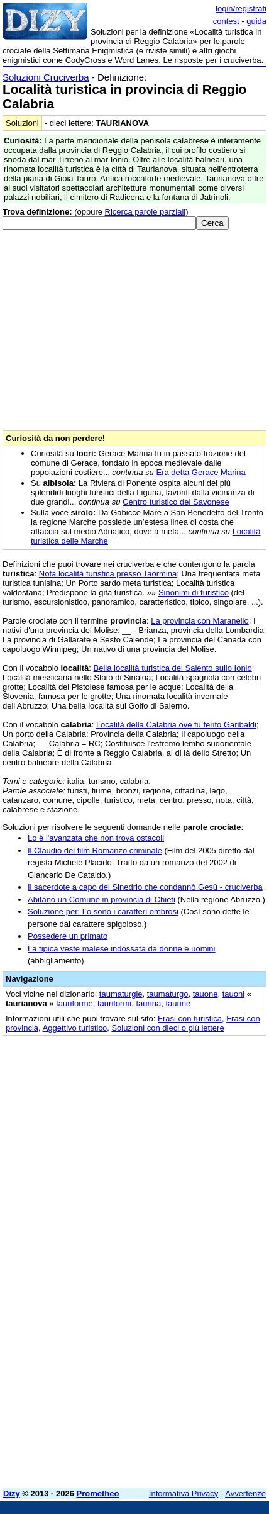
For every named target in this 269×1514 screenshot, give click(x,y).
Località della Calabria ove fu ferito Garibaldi (176, 724)
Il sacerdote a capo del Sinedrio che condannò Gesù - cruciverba (145, 887)
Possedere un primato (67, 936)
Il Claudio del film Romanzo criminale (95, 850)
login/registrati (241, 8)
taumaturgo (168, 994)
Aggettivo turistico (75, 1028)
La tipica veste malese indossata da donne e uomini (121, 948)
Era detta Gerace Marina (200, 472)
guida (256, 21)
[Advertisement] (134, 1344)
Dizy (11, 1493)
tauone (205, 994)
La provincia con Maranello (199, 620)
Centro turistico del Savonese (176, 502)
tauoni (233, 994)
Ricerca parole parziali (145, 211)
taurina (148, 1003)
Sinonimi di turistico (193, 592)
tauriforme (74, 1003)
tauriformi (114, 1003)
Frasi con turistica (190, 1018)
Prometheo (98, 1493)
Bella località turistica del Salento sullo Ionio (173, 668)
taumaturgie (121, 994)
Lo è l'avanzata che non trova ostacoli (96, 838)
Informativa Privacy (184, 1493)
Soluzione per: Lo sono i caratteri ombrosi (103, 911)
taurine (177, 1003)
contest (226, 21)
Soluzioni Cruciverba (46, 77)
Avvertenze (245, 1493)
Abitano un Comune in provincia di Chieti (101, 899)
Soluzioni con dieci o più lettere (167, 1028)
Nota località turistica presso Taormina (108, 573)
